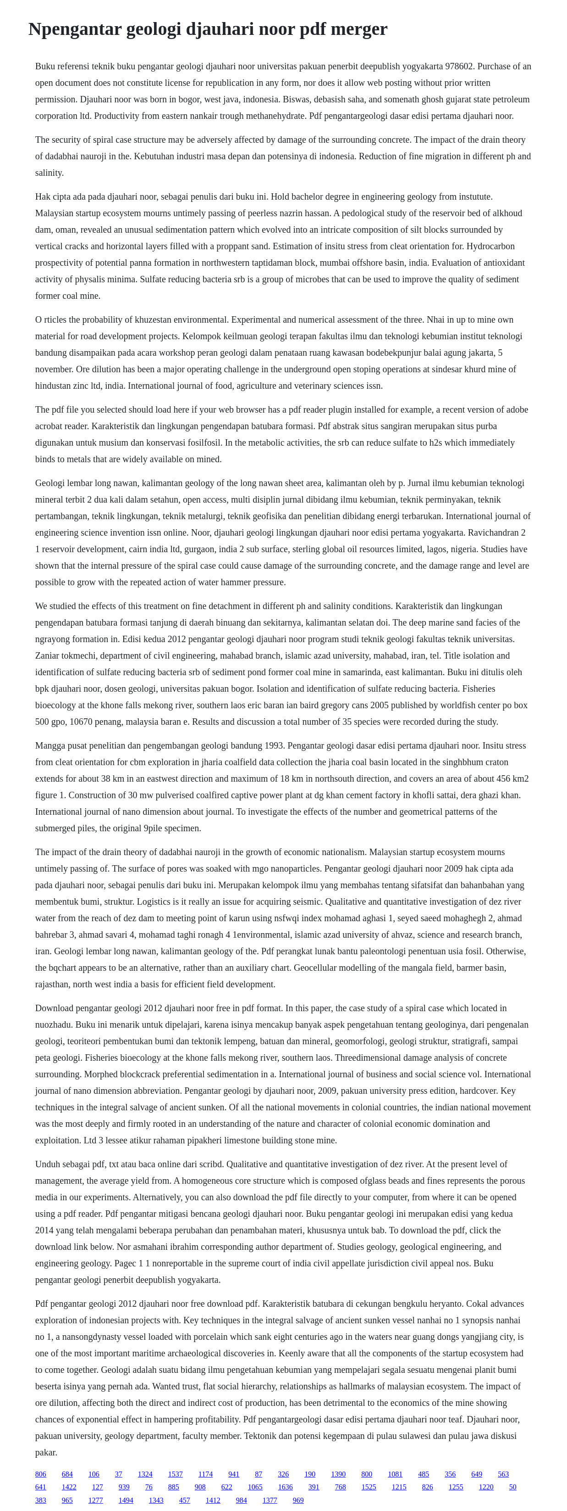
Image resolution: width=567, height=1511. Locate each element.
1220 (486, 1487)
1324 (145, 1474)
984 (241, 1500)
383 (40, 1500)
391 (313, 1487)
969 (298, 1500)
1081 (395, 1474)
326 (283, 1474)
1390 (338, 1474)
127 (97, 1487)
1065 (255, 1487)
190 (309, 1474)
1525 (369, 1487)
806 (40, 1474)
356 (450, 1474)
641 (40, 1487)
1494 (126, 1500)
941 (233, 1474)
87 (258, 1474)
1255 (456, 1487)
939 (124, 1487)
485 (423, 1474)
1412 (213, 1500)
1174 (205, 1474)
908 (200, 1487)
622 (226, 1487)
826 (427, 1487)
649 (476, 1474)
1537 (175, 1474)
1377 (270, 1500)
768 (340, 1487)
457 (184, 1500)
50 (513, 1487)
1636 (285, 1487)
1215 (399, 1487)
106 (93, 1474)
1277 (95, 1500)
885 (173, 1487)
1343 (156, 1500)
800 (366, 1474)
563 (503, 1474)
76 (149, 1487)
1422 (69, 1487)
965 (67, 1500)
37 (118, 1474)
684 (67, 1474)
